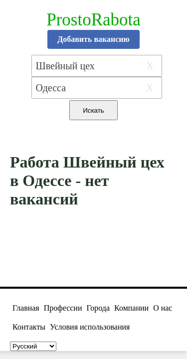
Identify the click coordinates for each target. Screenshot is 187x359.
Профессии (63, 308)
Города (98, 308)
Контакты (28, 327)
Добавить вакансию (93, 39)
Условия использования (90, 327)
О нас (162, 308)
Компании (131, 308)
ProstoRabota (93, 19)
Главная (25, 308)
